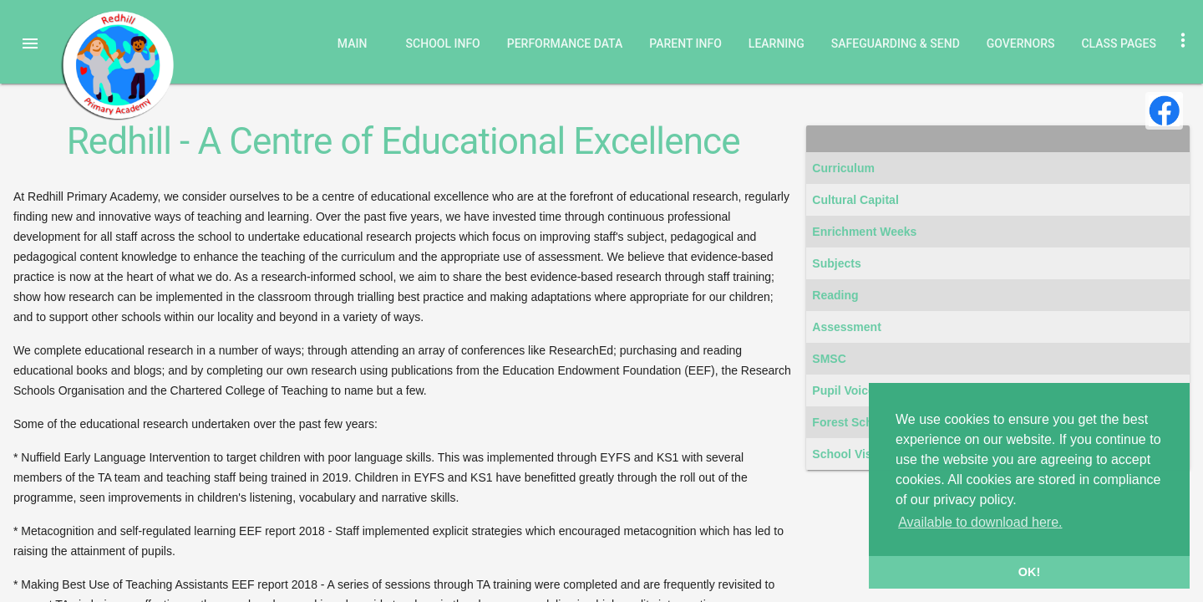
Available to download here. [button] (980, 522)
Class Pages (1118, 43)
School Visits (849, 454)
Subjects (836, 263)
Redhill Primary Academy (117, 65)
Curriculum (843, 168)
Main (353, 43)
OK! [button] (1029, 572)
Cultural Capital (855, 200)
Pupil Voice (843, 390)
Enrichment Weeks (864, 231)
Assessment (846, 327)
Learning (777, 43)
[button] (30, 43)
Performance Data (565, 43)
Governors (1021, 43)
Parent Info (685, 43)
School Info (443, 43)
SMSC (828, 358)
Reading (835, 295)
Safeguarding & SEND (895, 43)
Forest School (851, 422)
